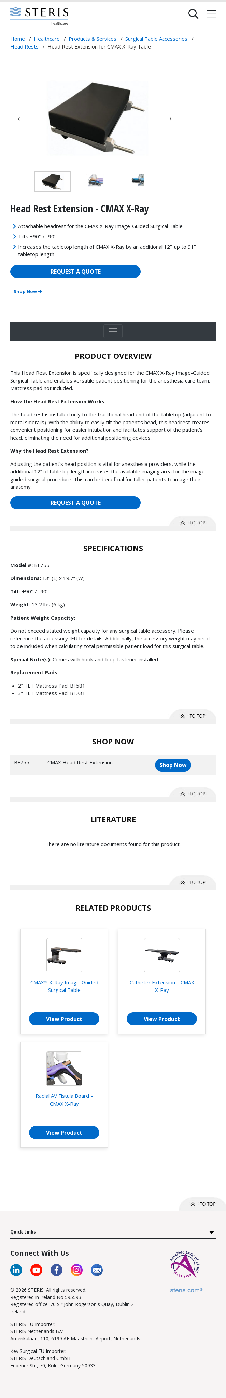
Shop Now (28, 291)
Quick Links (23, 1231)
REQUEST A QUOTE (76, 271)
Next (171, 119)
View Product (64, 1019)
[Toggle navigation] (113, 331)
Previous (19, 119)
